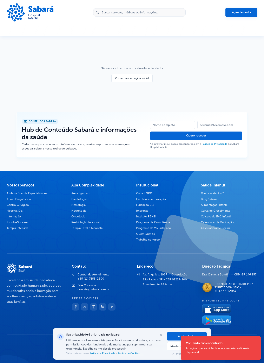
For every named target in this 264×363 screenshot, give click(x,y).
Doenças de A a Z (212, 193)
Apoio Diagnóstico (19, 199)
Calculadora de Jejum (215, 228)
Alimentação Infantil (214, 205)
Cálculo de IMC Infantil (216, 216)
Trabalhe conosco (148, 239)
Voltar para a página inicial (132, 78)
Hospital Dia (14, 210)
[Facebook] (75, 307)
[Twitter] (84, 307)
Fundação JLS (145, 205)
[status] (221, 348)
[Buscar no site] (139, 12)
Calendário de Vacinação (217, 222)
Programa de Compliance (153, 222)
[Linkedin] (102, 307)
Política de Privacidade (214, 143)
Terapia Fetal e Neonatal (87, 228)
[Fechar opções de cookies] (161, 335)
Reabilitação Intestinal (85, 222)
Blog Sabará (209, 199)
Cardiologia (78, 199)
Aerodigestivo (80, 193)
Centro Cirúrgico (18, 205)
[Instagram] (93, 307)
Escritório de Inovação (151, 199)
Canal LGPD (144, 193)
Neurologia (78, 210)
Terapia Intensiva (17, 228)
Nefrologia (78, 205)
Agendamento (241, 12)
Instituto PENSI (146, 216)
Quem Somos (145, 234)
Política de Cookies (128, 353)
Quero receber (196, 135)
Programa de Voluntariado (153, 228)
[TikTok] (112, 307)
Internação (14, 216)
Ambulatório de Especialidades (27, 193)
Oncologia (78, 216)
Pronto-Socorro (17, 222)
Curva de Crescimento (216, 210)
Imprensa (142, 210)
